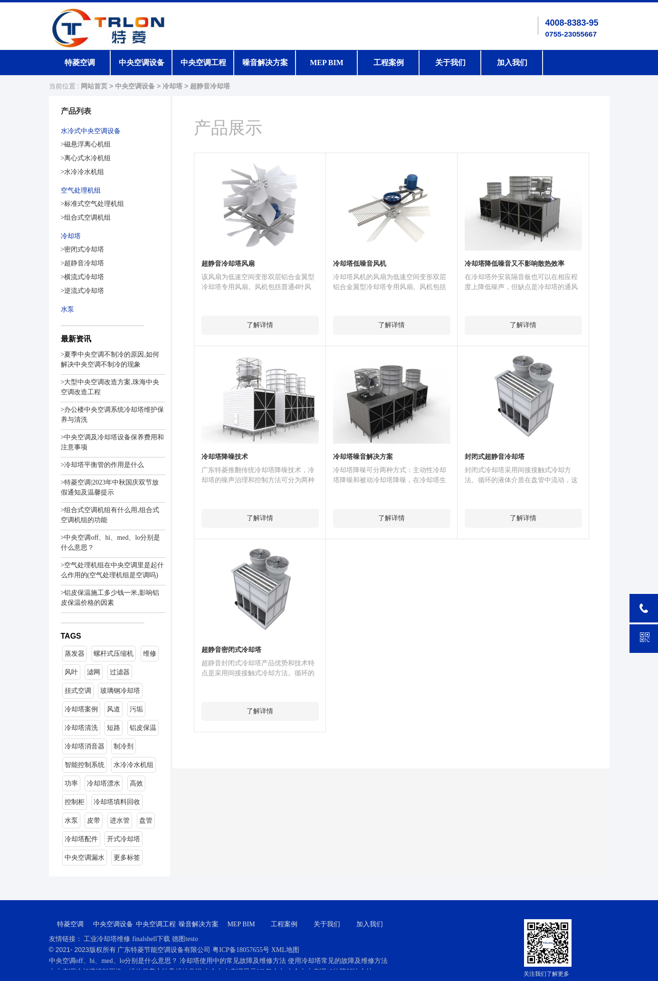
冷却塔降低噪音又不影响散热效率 (514, 263)
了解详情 (260, 325)
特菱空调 (80, 62)
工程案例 (388, 62)
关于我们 (450, 62)
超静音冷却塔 (210, 86)
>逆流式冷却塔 (83, 290)
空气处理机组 (81, 190)
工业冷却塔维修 (107, 938)
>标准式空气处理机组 (92, 203)
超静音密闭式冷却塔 (231, 649)
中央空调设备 (141, 62)
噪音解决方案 (265, 62)
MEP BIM (326, 62)
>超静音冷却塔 (83, 263)
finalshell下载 (151, 938)
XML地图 (285, 949)
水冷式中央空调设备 (91, 131)
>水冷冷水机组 (83, 171)
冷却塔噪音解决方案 (363, 456)
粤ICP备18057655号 (241, 949)
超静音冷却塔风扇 (228, 263)
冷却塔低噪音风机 (359, 263)
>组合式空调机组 (86, 217)
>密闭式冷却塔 (83, 249)
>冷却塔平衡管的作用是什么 (102, 464)
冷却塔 (172, 86)
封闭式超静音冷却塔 (494, 456)
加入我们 (512, 62)
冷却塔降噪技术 (224, 456)
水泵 (67, 309)
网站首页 (94, 86)
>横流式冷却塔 (83, 277)
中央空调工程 (203, 62)
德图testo (185, 938)
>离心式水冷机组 (86, 158)
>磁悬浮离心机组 (86, 144)
